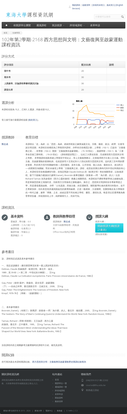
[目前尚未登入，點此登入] (103, 5)
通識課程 (41, 25)
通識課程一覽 (61, 386)
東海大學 (7, 410)
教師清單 (59, 401)
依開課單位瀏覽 (22, 25)
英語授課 (58, 25)
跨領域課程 (77, 25)
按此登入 (33, 119)
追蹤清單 (86, 5)
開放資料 (59, 397)
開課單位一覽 (61, 383)
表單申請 (95, 25)
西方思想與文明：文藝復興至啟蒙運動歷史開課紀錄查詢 (59, 361)
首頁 (57, 379)
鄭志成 (5, 144)
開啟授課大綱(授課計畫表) (109, 228)
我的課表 (76, 5)
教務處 (59, 410)
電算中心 (49, 410)
